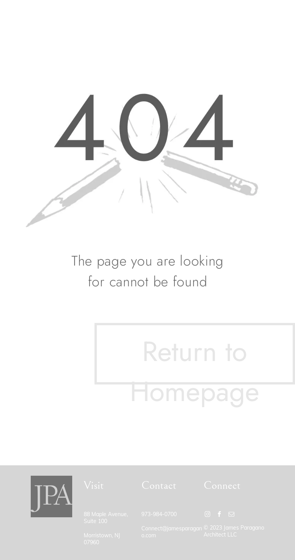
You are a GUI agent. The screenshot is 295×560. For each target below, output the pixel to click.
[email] (231, 515)
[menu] (278, 17)
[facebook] (219, 515)
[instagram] (208, 515)
